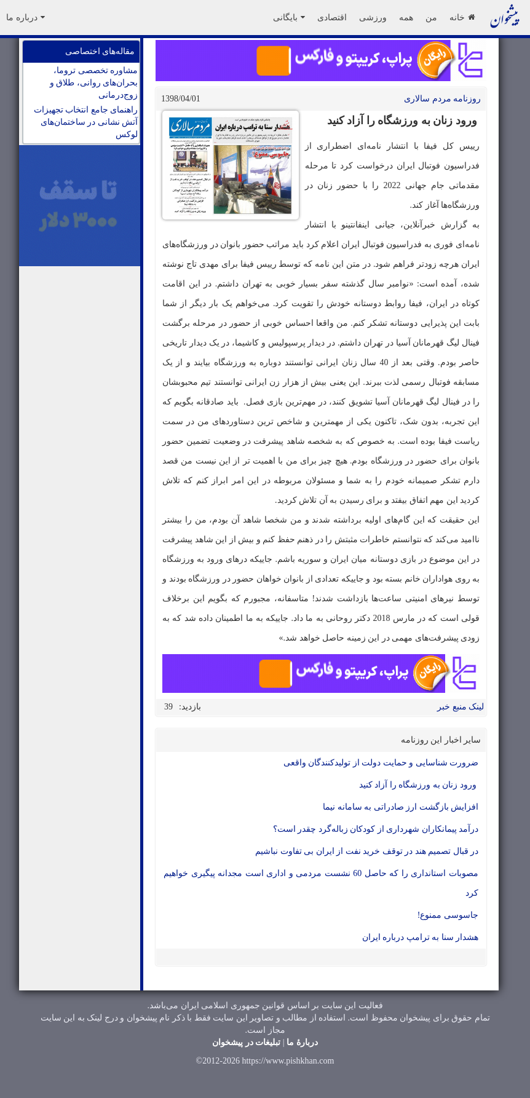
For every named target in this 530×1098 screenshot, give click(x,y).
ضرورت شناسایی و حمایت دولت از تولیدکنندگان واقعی (381, 762)
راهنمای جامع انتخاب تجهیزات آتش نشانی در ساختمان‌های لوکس (86, 122)
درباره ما (25, 17)
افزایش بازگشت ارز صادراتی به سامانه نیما (400, 807)
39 (168, 706)
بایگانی (289, 17)
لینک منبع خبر (460, 706)
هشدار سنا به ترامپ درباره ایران (420, 937)
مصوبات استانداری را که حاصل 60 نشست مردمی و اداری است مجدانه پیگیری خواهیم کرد (321, 883)
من (431, 17)
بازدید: (190, 706)
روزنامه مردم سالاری (442, 98)
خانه (462, 17)
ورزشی (373, 17)
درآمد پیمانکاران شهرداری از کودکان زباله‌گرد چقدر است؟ (376, 829)
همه (406, 17)
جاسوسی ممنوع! (447, 915)
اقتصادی (332, 17)
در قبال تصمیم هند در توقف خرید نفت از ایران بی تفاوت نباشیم (366, 851)
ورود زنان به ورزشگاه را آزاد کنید (419, 784)
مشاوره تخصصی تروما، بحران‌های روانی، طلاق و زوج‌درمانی (94, 83)
